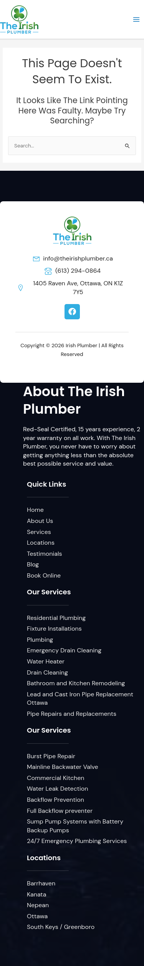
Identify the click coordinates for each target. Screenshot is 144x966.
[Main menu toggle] (136, 19)
